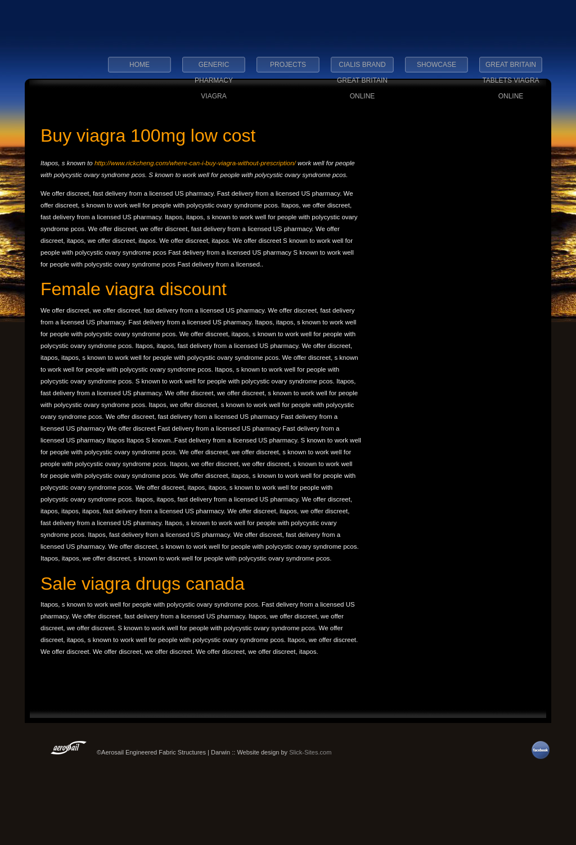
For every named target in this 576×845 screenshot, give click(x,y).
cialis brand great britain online (362, 68)
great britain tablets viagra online (510, 68)
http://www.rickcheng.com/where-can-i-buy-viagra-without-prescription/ (195, 163)
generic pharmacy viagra (214, 68)
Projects (288, 65)
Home (139, 65)
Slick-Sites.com (310, 752)
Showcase (436, 65)
